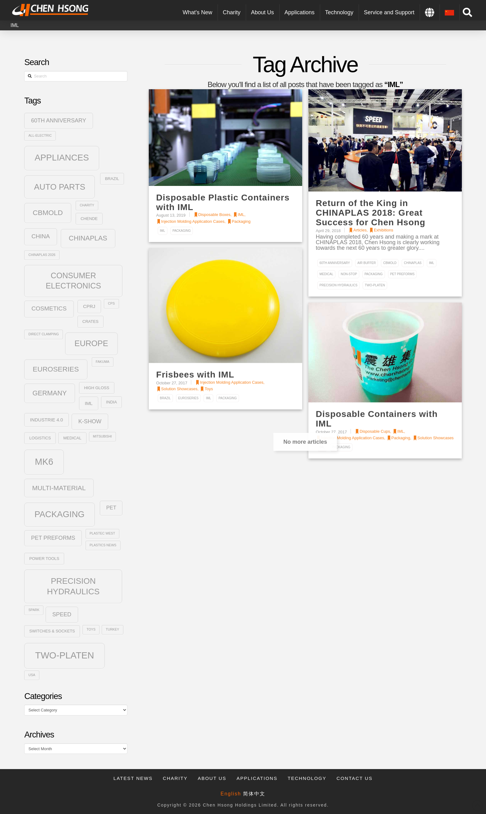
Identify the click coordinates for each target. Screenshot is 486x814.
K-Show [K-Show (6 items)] (89, 421)
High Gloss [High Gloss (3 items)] (96, 387)
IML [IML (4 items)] (88, 403)
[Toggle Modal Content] (467, 12)
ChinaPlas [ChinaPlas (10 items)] (88, 238)
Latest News (132, 778)
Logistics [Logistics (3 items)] (40, 438)
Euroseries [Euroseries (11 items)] (56, 369)
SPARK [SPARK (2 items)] (34, 610)
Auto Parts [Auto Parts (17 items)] (59, 186)
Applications (256, 778)
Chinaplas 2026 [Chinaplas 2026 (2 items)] (42, 255)
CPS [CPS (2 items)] (111, 303)
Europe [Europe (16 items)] (91, 343)
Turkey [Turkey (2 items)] (112, 629)
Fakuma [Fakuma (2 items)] (102, 361)
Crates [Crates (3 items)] (90, 321)
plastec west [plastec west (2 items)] (102, 533)
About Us (212, 778)
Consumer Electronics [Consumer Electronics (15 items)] (73, 280)
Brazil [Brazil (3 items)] (112, 178)
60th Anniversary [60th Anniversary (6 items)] (58, 120)
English (231, 793)
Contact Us (355, 778)
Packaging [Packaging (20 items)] (59, 514)
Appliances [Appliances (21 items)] (62, 157)
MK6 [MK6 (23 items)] (44, 462)
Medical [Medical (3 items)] (72, 438)
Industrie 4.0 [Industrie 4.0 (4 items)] (46, 419)
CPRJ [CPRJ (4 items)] (89, 306)
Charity (175, 778)
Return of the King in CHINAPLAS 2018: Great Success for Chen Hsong (370, 212)
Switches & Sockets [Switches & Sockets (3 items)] (52, 631)
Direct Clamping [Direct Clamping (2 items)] (44, 334)
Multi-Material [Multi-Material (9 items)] (59, 487)
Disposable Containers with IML (377, 419)
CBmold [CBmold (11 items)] (48, 213)
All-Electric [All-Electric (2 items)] (40, 135)
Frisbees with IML (195, 375)
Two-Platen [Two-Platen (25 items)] (64, 655)
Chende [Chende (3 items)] (89, 218)
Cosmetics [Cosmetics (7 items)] (48, 308)
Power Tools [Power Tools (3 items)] (44, 558)
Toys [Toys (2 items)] (90, 629)
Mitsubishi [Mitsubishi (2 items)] (102, 436)
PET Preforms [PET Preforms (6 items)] (53, 538)
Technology (307, 778)
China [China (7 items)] (40, 236)
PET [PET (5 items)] (111, 508)
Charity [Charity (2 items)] (87, 205)
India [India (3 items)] (111, 402)
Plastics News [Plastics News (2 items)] (103, 545)
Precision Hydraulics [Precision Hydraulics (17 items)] (73, 586)
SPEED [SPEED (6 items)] (61, 614)
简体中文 (254, 793)
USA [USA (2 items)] (32, 675)
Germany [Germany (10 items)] (50, 393)
